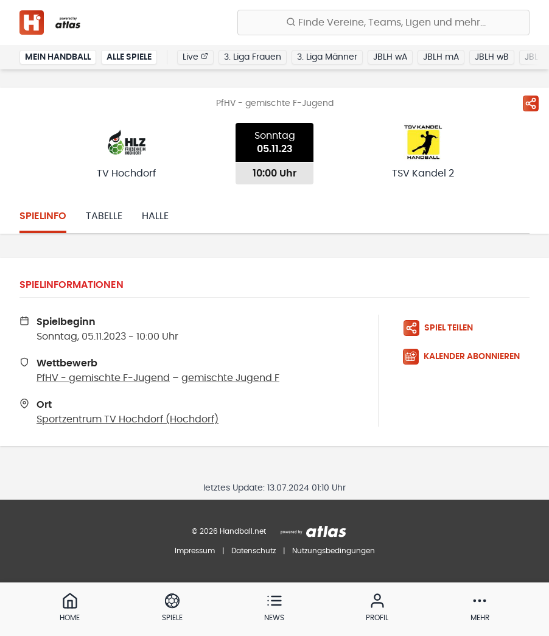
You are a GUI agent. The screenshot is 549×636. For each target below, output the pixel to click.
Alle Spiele (129, 57)
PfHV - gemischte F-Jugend (103, 378)
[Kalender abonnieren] (466, 356)
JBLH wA (390, 57)
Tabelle (104, 216)
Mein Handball (58, 57)
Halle (155, 216)
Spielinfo (42, 216)
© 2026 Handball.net (229, 531)
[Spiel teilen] (531, 103)
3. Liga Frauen (252, 57)
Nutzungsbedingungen (333, 550)
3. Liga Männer (327, 57)
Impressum (195, 550)
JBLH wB (492, 57)
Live (195, 56)
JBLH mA (441, 57)
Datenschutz (253, 550)
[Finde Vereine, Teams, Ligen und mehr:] (383, 22)
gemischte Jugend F (230, 378)
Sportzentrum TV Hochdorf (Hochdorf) (128, 419)
